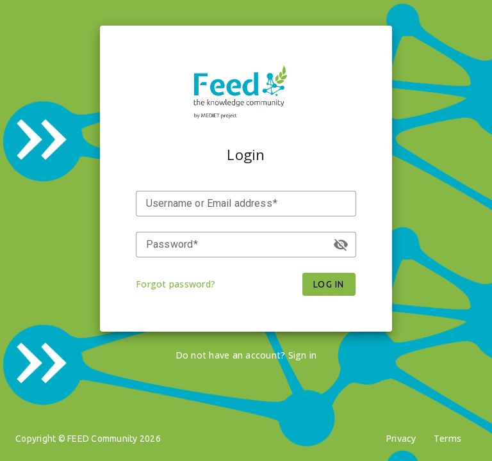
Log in (329, 284)
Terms (447, 438)
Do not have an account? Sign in (246, 355)
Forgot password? (175, 284)
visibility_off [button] (340, 244)
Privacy (401, 438)
